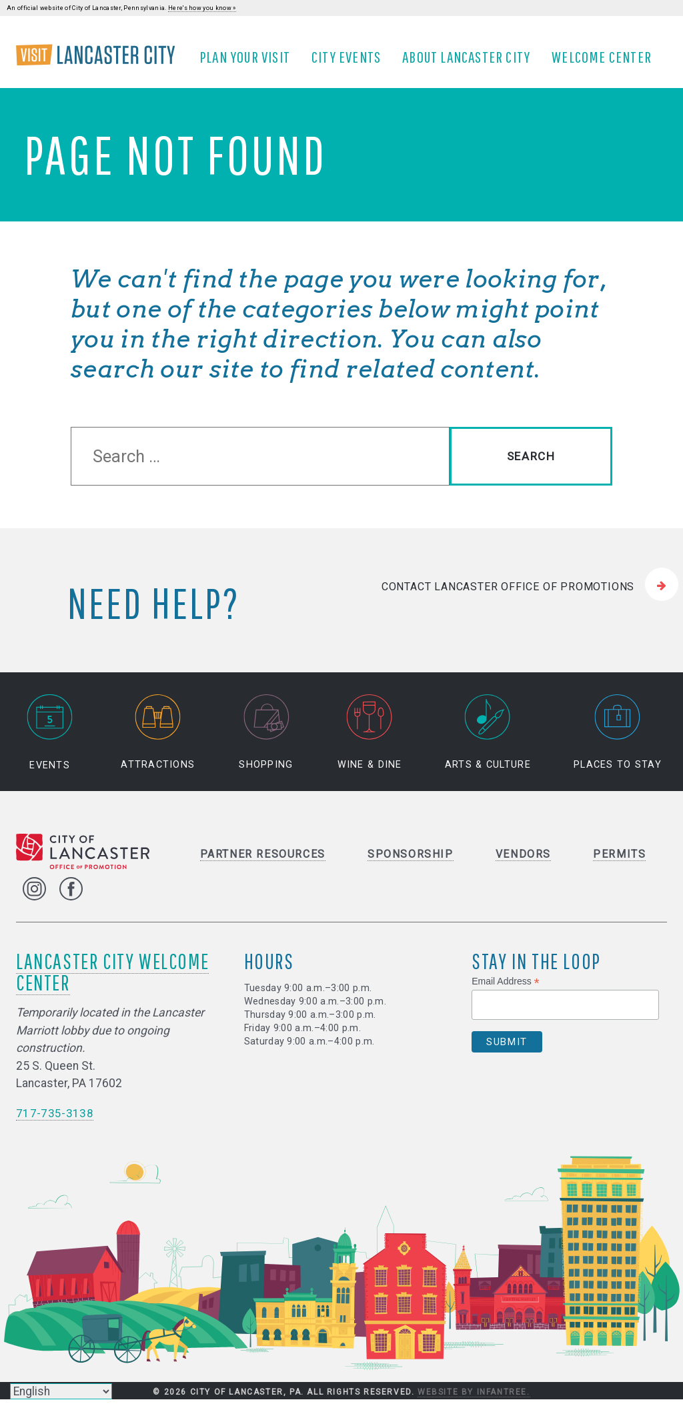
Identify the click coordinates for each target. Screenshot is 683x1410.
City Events (351, 62)
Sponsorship (411, 864)
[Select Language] (61, 1391)
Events (50, 742)
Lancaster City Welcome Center (112, 981)
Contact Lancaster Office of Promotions (508, 596)
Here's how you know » (202, 8)
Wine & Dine (369, 742)
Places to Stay (618, 742)
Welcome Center (606, 62)
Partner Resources (262, 864)
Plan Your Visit (249, 62)
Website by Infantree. (474, 1402)
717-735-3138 (54, 1123)
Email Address (506, 991)
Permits (619, 864)
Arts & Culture (488, 742)
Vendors (523, 864)
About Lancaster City (471, 62)
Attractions (158, 742)
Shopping (266, 742)
